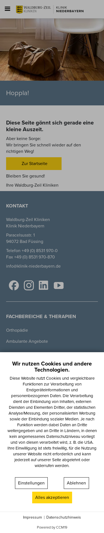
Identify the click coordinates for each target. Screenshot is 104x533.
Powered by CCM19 (52, 527)
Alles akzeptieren (52, 497)
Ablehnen (76, 483)
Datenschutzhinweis (63, 517)
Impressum (32, 517)
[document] (52, 418)
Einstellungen (31, 483)
